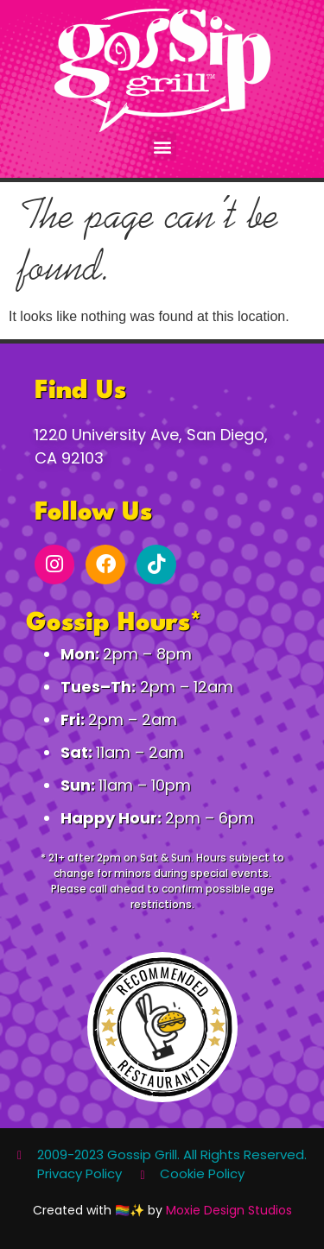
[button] (162, 146)
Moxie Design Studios (229, 1210)
